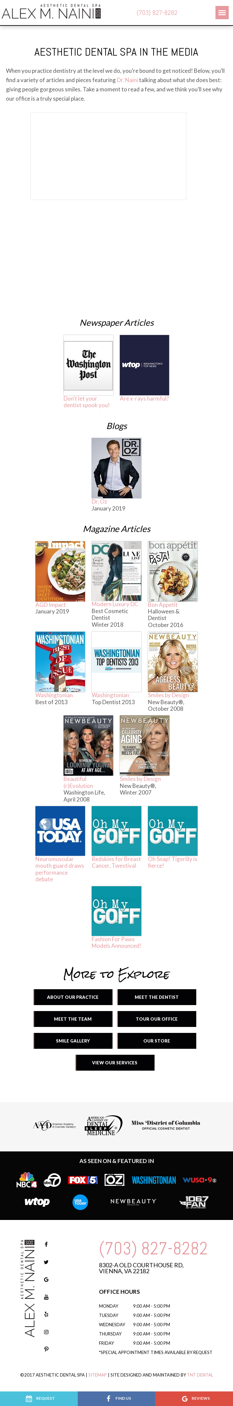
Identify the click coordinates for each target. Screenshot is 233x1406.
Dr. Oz (116, 471)
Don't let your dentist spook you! (88, 372)
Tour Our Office (157, 1019)
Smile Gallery (73, 1040)
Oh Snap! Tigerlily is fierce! (173, 837)
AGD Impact (60, 574)
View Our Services (114, 1062)
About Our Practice (73, 997)
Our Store (156, 1040)
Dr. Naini (127, 79)
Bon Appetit (163, 604)
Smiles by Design (173, 665)
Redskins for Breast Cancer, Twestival (116, 837)
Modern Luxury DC (116, 574)
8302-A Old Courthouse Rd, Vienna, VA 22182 (141, 1268)
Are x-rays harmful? (144, 368)
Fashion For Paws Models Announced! (116, 917)
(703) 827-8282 (157, 12)
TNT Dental (200, 1375)
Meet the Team (73, 1019)
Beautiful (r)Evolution (88, 752)
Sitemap (97, 1375)
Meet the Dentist (157, 997)
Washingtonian (54, 695)
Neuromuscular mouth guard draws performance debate (60, 844)
